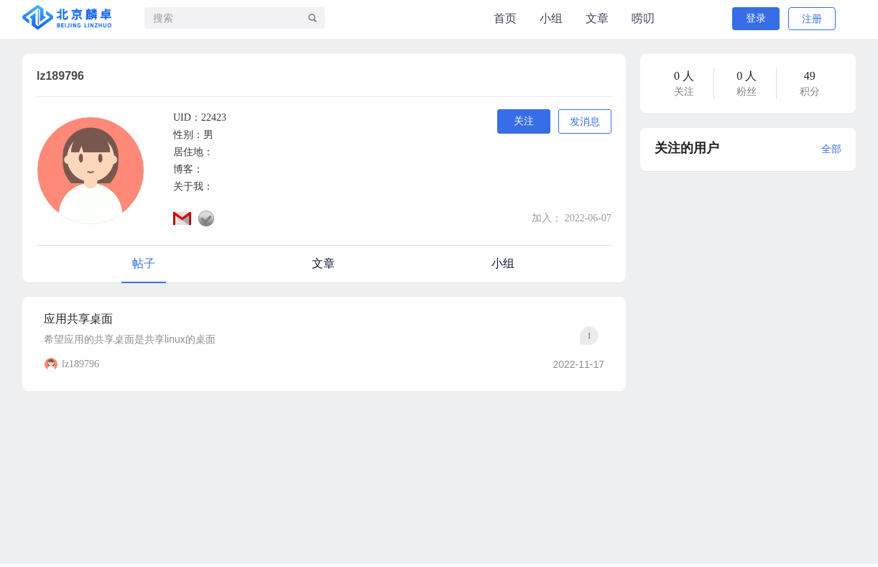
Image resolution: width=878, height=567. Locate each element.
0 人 (684, 76)
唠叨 (643, 18)
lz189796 (80, 364)
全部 (831, 149)
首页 (505, 18)
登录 (756, 18)
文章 (597, 18)
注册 (812, 19)
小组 (551, 18)
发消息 (585, 121)
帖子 (143, 263)
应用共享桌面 (78, 319)
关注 (524, 121)
